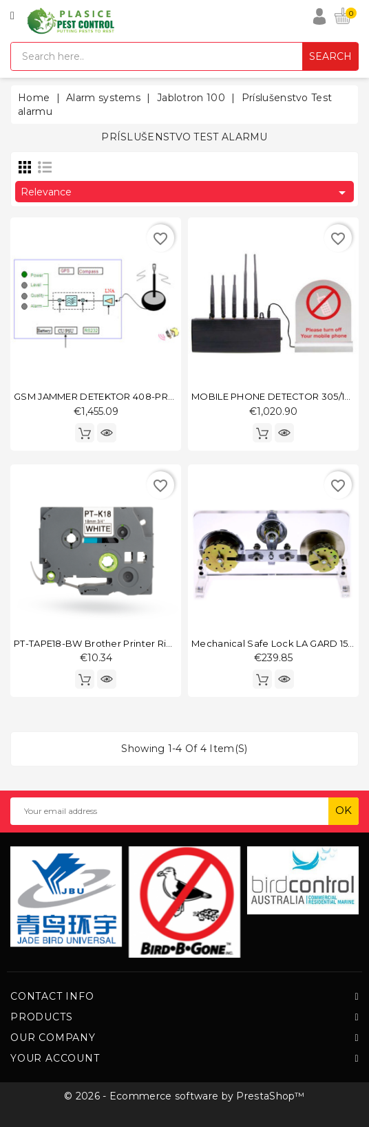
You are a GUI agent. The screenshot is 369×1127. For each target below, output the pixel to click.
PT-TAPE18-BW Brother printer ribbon (102, 643)
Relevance (185, 192)
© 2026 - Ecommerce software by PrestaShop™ (184, 1096)
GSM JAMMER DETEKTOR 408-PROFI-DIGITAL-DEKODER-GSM (157, 396)
